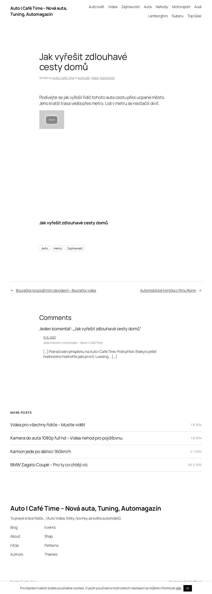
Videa (95, 78)
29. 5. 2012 (195, 465)
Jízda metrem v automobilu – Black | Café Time (73, 343)
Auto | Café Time (63, 78)
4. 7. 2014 (196, 451)
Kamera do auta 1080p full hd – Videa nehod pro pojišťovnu (66, 438)
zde (178, 588)
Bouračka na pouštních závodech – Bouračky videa (56, 290)
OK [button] (187, 588)
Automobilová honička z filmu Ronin (168, 290)
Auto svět (84, 78)
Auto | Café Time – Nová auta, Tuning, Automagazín (38, 11)
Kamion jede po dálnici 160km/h (40, 451)
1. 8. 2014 (196, 425)
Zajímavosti (107, 78)
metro (58, 248)
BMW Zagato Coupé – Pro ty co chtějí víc (49, 464)
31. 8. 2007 (49, 337)
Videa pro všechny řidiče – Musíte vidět (47, 424)
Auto (45, 248)
